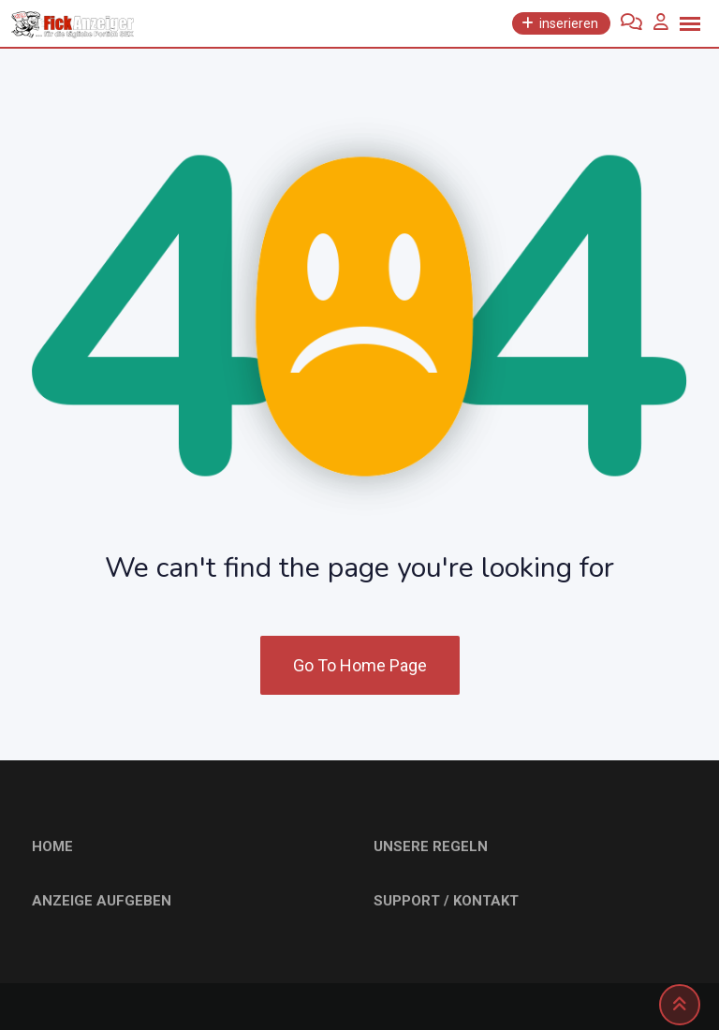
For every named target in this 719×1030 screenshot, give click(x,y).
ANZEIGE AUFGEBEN (101, 900)
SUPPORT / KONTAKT (446, 900)
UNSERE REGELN (431, 846)
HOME (52, 846)
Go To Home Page (360, 665)
